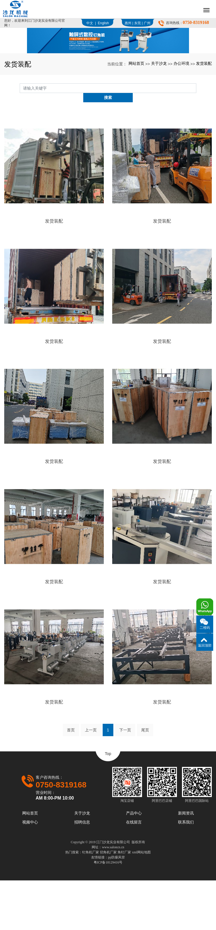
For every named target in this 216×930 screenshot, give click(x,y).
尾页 (145, 780)
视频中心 (30, 871)
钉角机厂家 (90, 902)
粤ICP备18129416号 (108, 912)
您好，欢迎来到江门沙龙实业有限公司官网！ (34, 23)
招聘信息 (82, 871)
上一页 (91, 780)
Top (108, 803)
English (103, 23)
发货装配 (204, 122)
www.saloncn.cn (113, 897)
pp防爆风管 (116, 907)
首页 (71, 780)
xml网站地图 (141, 902)
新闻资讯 (186, 862)
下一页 (125, 780)
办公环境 (181, 122)
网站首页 (136, 122)
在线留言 (134, 871)
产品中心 (134, 862)
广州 (147, 23)
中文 (89, 23)
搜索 (196, 147)
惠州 (128, 23)
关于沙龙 (159, 122)
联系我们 (186, 871)
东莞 (137, 23)
